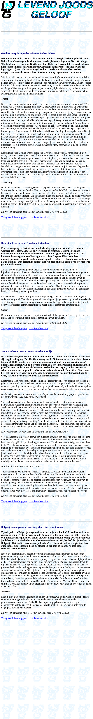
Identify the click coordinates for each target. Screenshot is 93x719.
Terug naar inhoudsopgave (14, 217)
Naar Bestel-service (38, 217)
